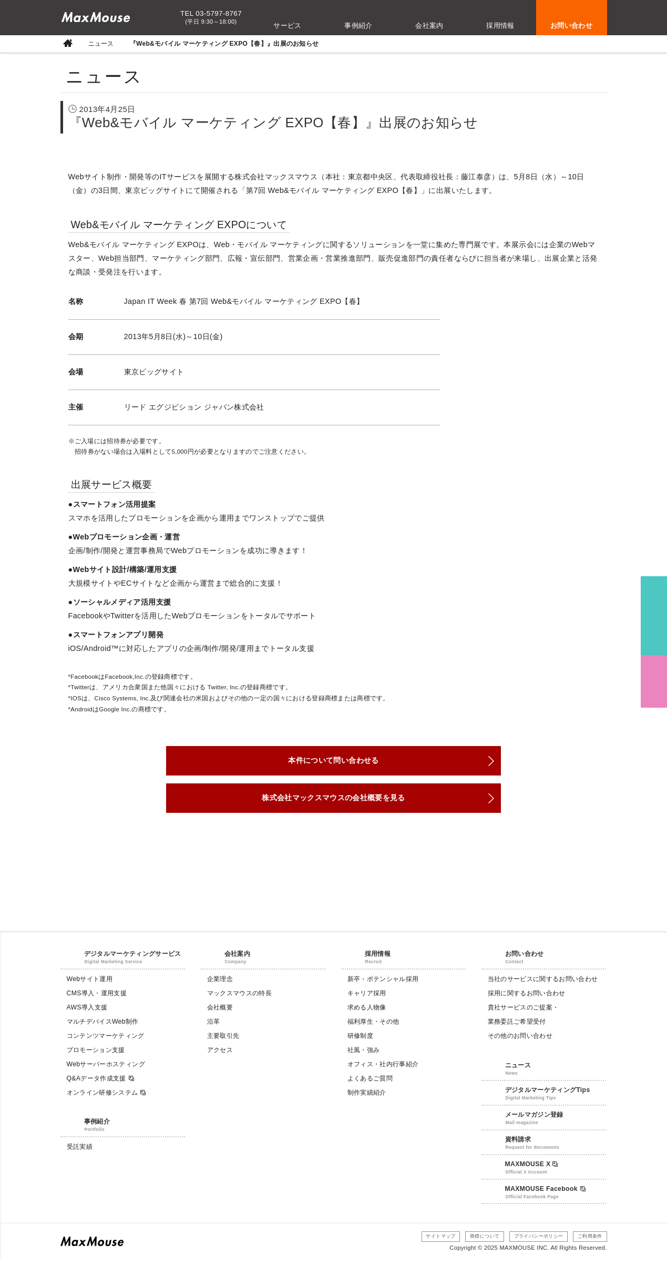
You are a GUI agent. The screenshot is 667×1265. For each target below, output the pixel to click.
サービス (287, 25)
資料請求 (518, 1144)
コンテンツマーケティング (106, 1041)
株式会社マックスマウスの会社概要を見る (334, 802)
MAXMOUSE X (531, 1169)
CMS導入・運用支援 (97, 999)
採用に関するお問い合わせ (527, 999)
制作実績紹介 (366, 1097)
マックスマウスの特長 (239, 999)
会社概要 (220, 1013)
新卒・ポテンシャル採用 (383, 984)
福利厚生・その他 (373, 1027)
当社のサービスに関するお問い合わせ (543, 984)
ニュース (101, 43)
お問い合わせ (571, 25)
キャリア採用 (366, 999)
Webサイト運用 (90, 984)
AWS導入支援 (87, 1013)
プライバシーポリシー (530, 1241)
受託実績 (80, 1152)
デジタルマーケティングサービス (132, 959)
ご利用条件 (587, 1241)
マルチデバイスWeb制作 (103, 1027)
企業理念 (220, 984)
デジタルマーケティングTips (547, 1095)
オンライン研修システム (107, 1098)
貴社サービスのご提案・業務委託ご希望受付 (523, 1020)
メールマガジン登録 (534, 1120)
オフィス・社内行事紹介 (383, 1069)
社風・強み (363, 1055)
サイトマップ (421, 1241)
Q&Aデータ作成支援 (101, 1084)
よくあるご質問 (370, 1083)
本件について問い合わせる (333, 762)
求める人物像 (366, 1013)
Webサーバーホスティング (106, 1069)
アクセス (220, 1055)
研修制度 (360, 1041)
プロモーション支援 (96, 1055)
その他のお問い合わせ (520, 1041)
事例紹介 (358, 25)
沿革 (213, 1027)
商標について (470, 1241)
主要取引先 (223, 1041)
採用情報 (500, 25)
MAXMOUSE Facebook (545, 1194)
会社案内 (429, 25)
